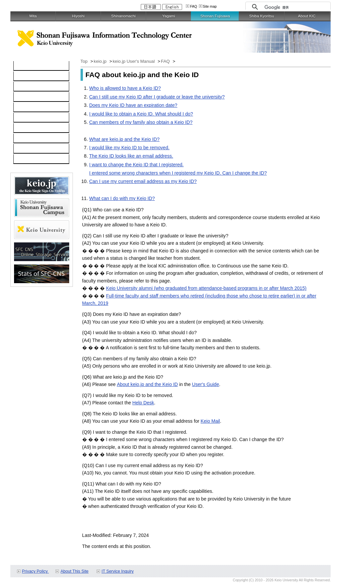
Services (26, 128)
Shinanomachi (123, 16)
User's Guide (205, 384)
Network (25, 86)
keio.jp (24, 107)
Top (85, 61)
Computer (27, 76)
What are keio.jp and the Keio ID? (124, 139)
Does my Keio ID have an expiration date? (133, 105)
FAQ (193, 6)
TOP (22, 66)
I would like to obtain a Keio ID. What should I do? (141, 114)
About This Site (75, 571)
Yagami (168, 16)
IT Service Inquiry (118, 571)
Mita (33, 16)
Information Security (38, 118)
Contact (25, 149)
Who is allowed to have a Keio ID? (125, 88)
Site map (210, 6)
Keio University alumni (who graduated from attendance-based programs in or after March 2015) (206, 288)
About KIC (307, 16)
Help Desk (143, 402)
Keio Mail (210, 421)
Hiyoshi (78, 16)
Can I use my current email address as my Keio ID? (143, 181)
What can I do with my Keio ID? (122, 198)
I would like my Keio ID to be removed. (129, 147)
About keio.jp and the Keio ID (147, 384)
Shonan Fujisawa (215, 16)
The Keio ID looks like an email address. (131, 156)
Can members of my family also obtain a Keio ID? (141, 122)
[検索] (295, 7)
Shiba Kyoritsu (261, 16)
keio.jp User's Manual (134, 61)
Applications (29, 138)
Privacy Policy (35, 571)
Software (26, 97)
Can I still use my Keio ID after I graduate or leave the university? (157, 97)
